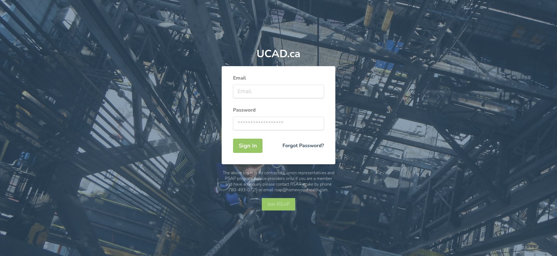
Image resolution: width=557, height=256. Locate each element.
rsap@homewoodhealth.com (301, 190)
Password (244, 110)
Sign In (248, 146)
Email (239, 78)
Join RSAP (278, 204)
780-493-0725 (243, 190)
